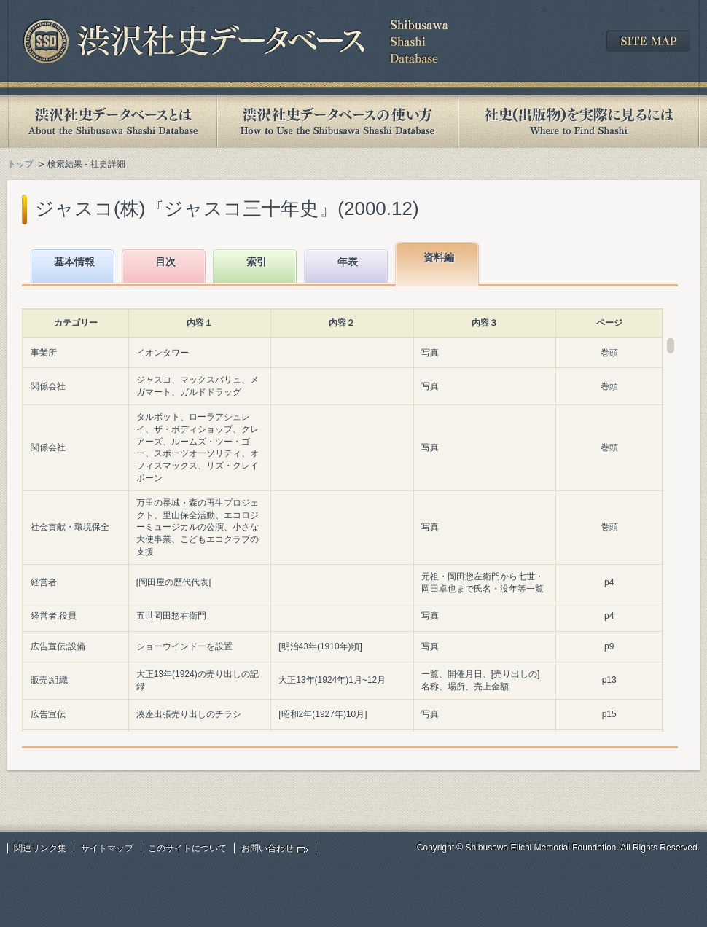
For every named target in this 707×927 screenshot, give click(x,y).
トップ (20, 164)
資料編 (438, 257)
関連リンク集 (40, 848)
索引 (256, 261)
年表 (347, 261)
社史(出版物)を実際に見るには (579, 121)
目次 (165, 261)
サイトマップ (107, 848)
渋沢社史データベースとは (111, 121)
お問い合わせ (267, 848)
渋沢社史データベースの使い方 (337, 121)
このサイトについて (187, 848)
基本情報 (74, 261)
